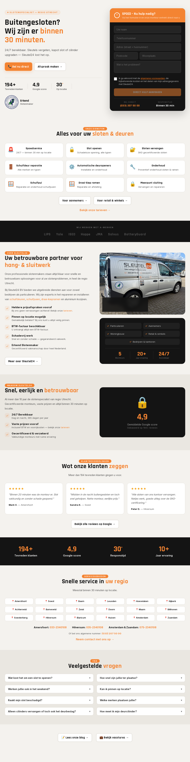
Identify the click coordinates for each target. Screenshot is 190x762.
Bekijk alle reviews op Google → (95, 532)
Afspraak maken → (55, 67)
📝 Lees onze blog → (73, 748)
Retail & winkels (155, 339)
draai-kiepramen (50, 304)
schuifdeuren (17, 304)
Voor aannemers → (73, 205)
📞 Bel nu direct (20, 67)
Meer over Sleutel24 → (25, 367)
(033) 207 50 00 (130, 105)
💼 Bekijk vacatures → (116, 748)
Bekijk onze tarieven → (95, 215)
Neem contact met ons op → (95, 649)
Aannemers (153, 331)
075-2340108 (147, 637)
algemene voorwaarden (153, 78)
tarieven (67, 315)
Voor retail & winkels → (114, 205)
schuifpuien (33, 304)
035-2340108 (94, 637)
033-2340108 (58, 637)
